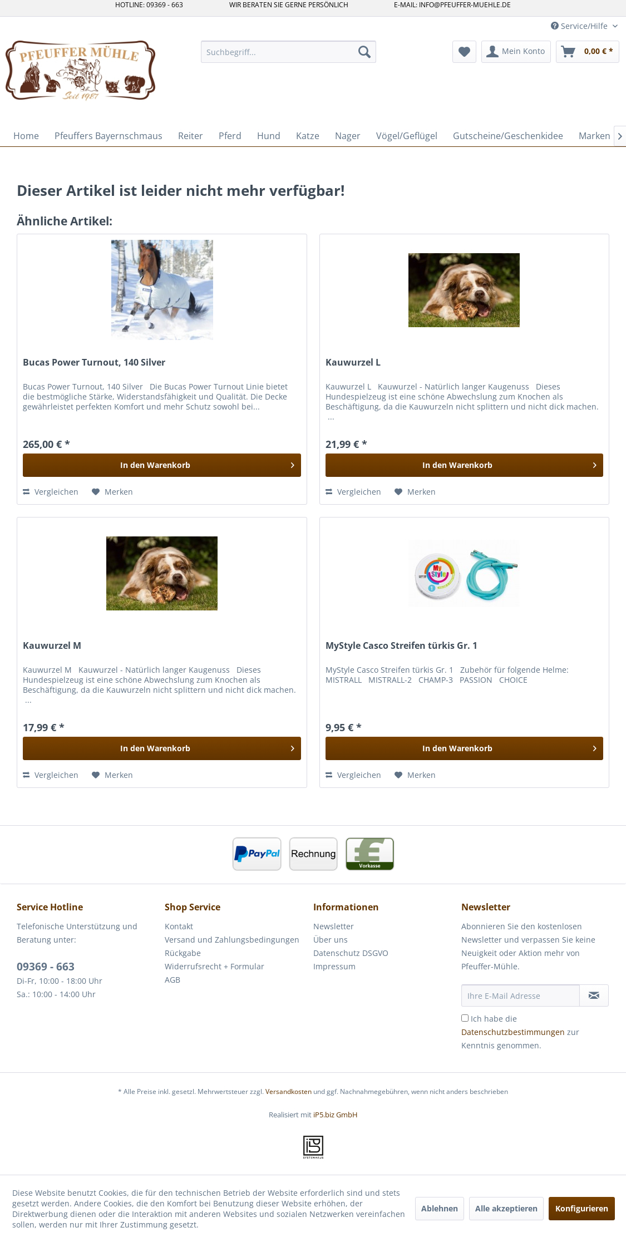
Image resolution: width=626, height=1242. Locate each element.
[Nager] (347, 135)
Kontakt (179, 926)
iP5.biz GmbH (335, 1115)
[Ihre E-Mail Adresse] (520, 995)
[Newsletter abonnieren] (594, 995)
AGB (172, 979)
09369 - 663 (46, 966)
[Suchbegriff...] (288, 52)
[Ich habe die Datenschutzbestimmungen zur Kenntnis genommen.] (465, 1018)
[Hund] (268, 135)
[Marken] (594, 135)
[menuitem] (288, 52)
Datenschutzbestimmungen (513, 1032)
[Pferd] (230, 135)
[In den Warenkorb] (161, 465)
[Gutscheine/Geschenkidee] (508, 135)
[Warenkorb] (587, 52)
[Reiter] (190, 135)
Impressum (334, 966)
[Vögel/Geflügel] (406, 135)
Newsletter (333, 926)
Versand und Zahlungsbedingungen (232, 939)
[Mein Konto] (516, 52)
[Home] (26, 135)
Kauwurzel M (52, 646)
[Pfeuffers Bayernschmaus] (108, 135)
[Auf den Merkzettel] (112, 492)
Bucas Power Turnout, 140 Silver (94, 362)
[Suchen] (364, 52)
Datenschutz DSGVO (350, 953)
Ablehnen (439, 1208)
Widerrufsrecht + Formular (214, 966)
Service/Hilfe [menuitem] (580, 26)
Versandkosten (288, 1091)
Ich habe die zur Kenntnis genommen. (520, 1032)
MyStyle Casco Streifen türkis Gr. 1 (401, 646)
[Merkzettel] (464, 52)
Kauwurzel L (353, 362)
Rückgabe (183, 953)
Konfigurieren (581, 1208)
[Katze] (307, 135)
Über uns (330, 939)
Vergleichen (50, 491)
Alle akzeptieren (506, 1208)
